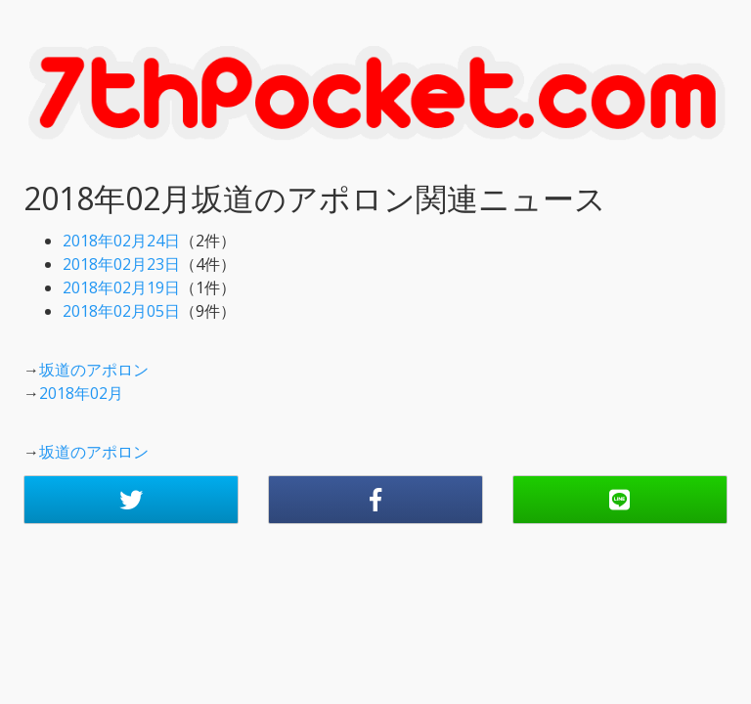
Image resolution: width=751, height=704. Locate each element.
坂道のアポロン (94, 369)
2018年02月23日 (121, 264)
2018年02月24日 (121, 240)
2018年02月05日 (121, 311)
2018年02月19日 (121, 287)
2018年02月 (81, 393)
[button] (131, 499)
